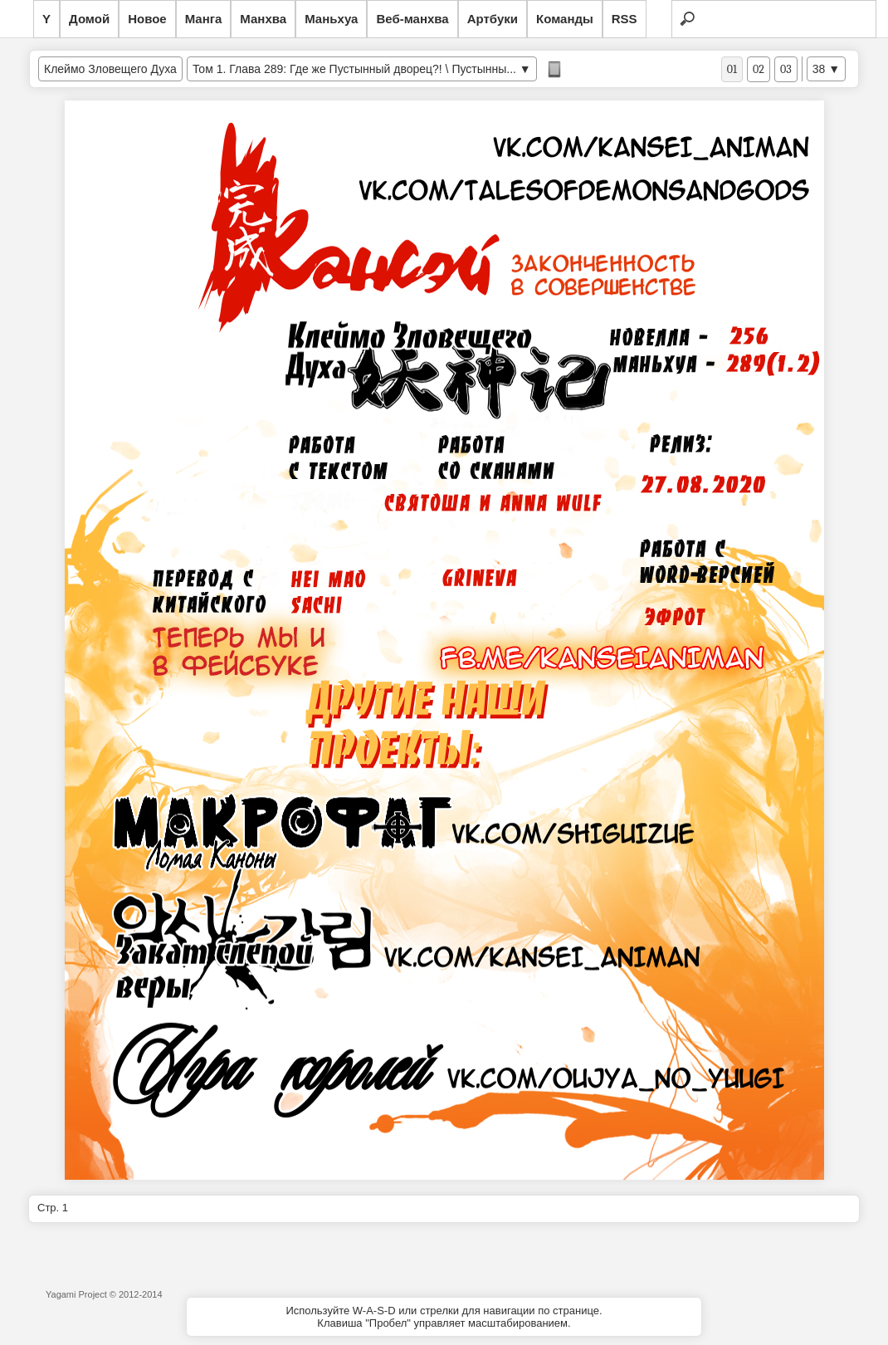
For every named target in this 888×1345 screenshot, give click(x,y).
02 (758, 69)
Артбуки (492, 19)
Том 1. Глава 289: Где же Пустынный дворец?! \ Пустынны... (354, 69)
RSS (624, 19)
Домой (89, 19)
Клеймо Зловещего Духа (110, 69)
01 (732, 69)
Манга (203, 19)
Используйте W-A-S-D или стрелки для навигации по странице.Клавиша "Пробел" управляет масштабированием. (443, 1316)
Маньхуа (331, 19)
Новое (147, 19)
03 (786, 69)
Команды (564, 19)
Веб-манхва (412, 19)
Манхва (263, 19)
